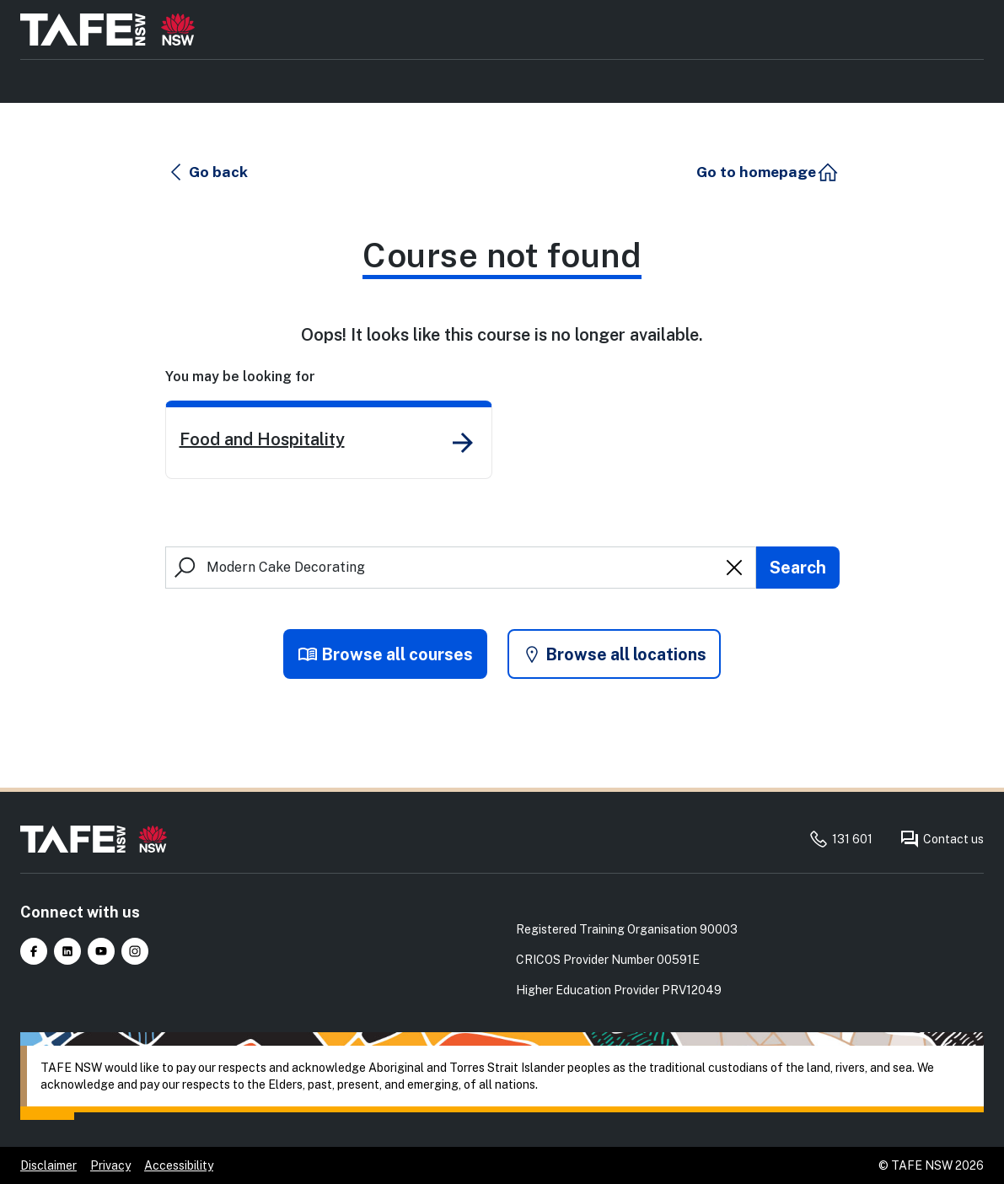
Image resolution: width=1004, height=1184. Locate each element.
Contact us (941, 839)
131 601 (840, 839)
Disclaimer (48, 1165)
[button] (207, 172)
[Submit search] (798, 567)
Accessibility (178, 1165)
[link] (328, 440)
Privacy (110, 1165)
